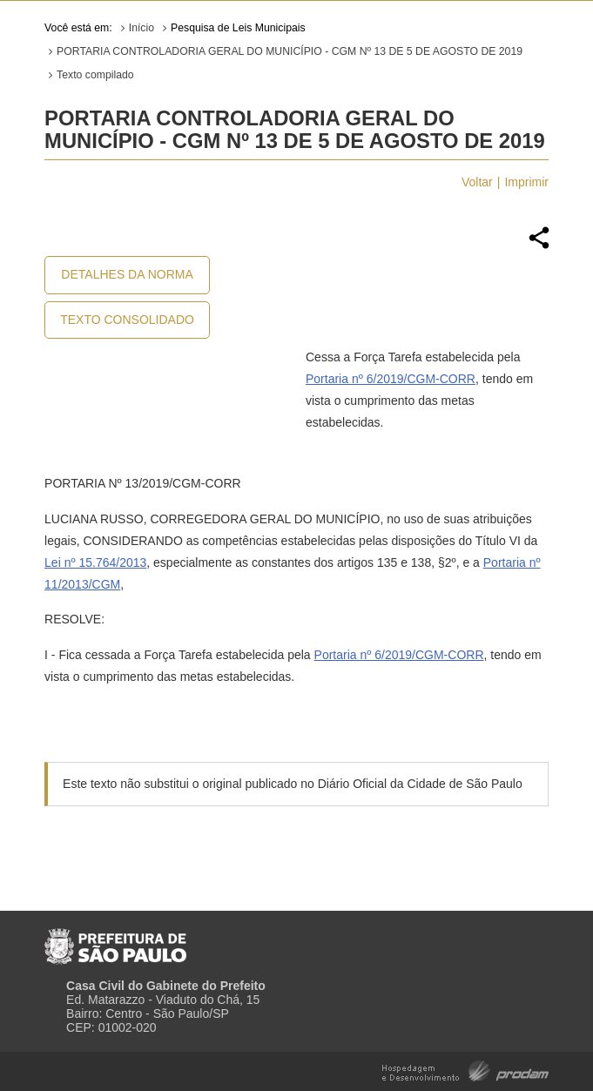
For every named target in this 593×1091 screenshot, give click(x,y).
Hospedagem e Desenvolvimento (465, 1070)
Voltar (477, 182)
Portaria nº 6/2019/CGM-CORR (390, 379)
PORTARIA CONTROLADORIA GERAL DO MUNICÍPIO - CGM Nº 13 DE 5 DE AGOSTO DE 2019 (289, 51)
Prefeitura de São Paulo (115, 939)
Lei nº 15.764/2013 (95, 562)
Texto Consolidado (127, 320)
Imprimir (526, 182)
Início (141, 28)
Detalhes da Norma (126, 274)
